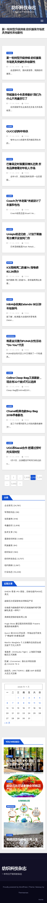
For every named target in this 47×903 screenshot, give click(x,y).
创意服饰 (9, 519)
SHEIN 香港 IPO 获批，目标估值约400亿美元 (23, 762)
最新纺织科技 (11, 539)
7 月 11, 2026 (14, 818)
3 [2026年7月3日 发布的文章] (29, 698)
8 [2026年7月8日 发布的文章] (18, 703)
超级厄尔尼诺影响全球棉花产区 (19, 601)
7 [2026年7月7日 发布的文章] (12, 703)
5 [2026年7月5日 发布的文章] (39, 698)
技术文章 (9, 532)
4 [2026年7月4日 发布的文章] (34, 698)
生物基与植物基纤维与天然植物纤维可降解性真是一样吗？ (23, 814)
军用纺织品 (10, 512)
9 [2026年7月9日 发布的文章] (23, 703)
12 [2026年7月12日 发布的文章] (40, 703)
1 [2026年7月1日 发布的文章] (18, 698)
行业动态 (9, 53)
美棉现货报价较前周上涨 (16, 617)
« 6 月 (7, 723)
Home (41, 899)
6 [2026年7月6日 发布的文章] (7, 703)
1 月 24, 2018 (14, 67)
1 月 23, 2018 (14, 350)
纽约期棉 (9, 262)
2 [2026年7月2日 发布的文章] (23, 698)
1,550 (13, 483)
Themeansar (23, 893)
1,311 (39, 477)
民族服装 (9, 545)
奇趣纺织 (9, 525)
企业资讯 (9, 126)
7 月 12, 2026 (14, 768)
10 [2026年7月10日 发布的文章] (29, 703)
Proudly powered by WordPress (15, 887)
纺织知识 (9, 552)
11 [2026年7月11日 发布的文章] (34, 703)
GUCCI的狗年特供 (17, 131)
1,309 (26, 477)
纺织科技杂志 (23, 7)
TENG (25, 67)
